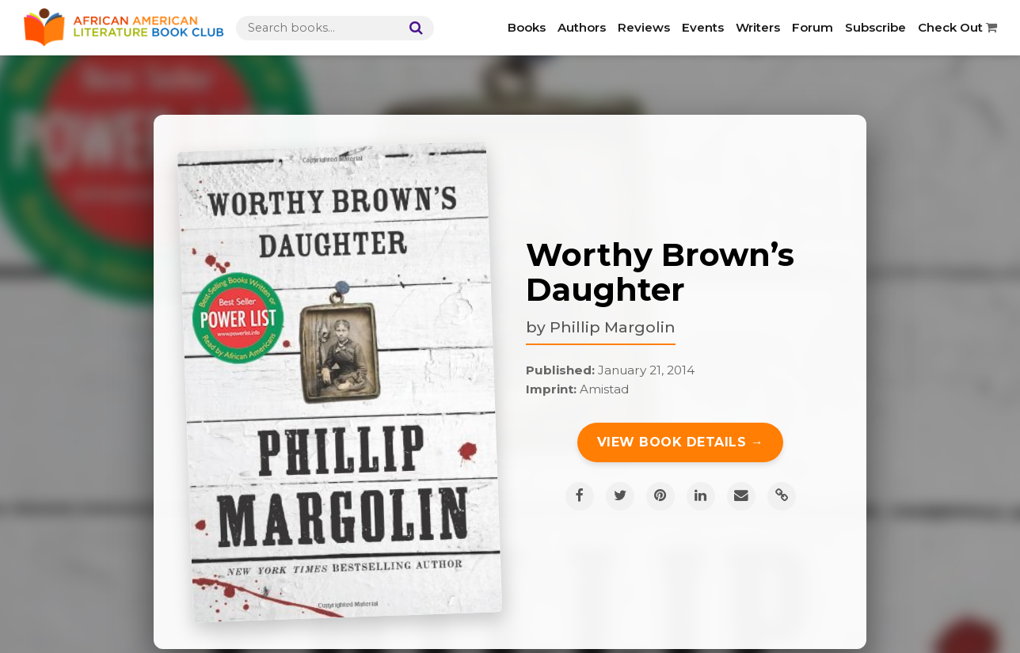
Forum (812, 27)
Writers (758, 27)
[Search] (412, 28)
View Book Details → (680, 442)
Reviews (644, 27)
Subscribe (875, 27)
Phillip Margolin (613, 326)
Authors (582, 27)
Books (527, 27)
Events (703, 27)
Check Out (957, 27)
